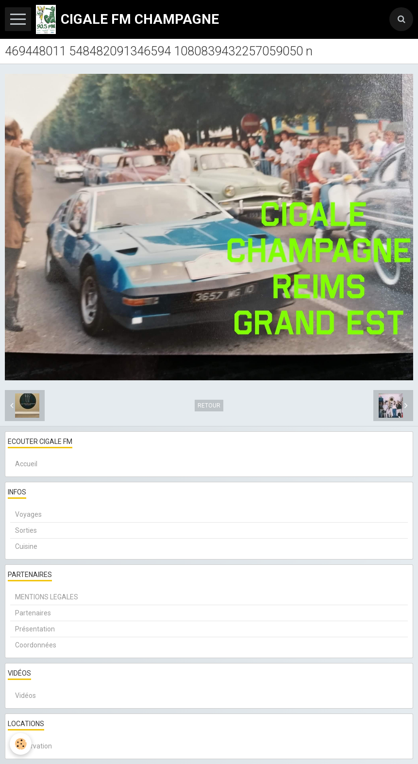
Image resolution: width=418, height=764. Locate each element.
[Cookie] (21, 744)
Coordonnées (35, 645)
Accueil (26, 464)
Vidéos (25, 695)
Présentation (35, 629)
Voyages (28, 514)
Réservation (33, 746)
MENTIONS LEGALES (46, 597)
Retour (209, 405)
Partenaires (33, 613)
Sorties (26, 530)
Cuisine (26, 546)
